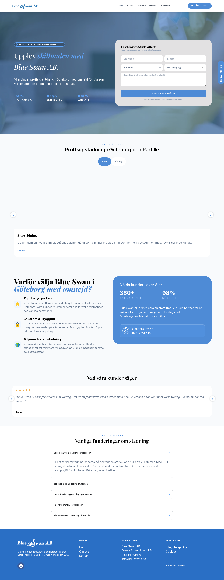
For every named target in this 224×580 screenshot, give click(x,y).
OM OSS (153, 6)
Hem (121, 6)
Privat (130, 6)
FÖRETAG (141, 6)
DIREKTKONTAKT (142, 329)
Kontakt (165, 6)
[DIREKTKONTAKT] (126, 330)
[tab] (104, 161)
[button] (13, 215)
